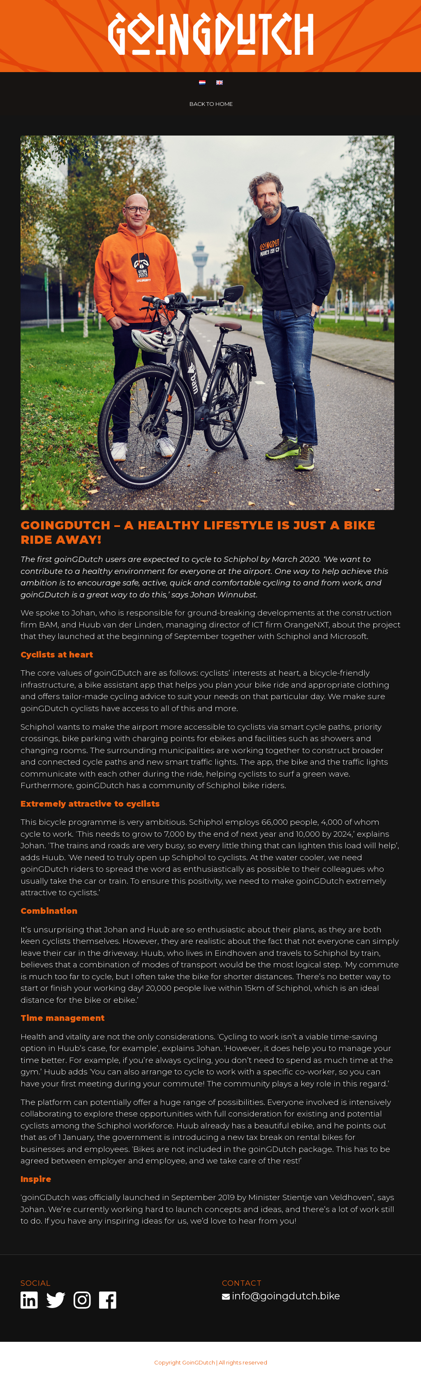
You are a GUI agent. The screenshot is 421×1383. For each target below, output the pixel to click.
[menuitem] (202, 83)
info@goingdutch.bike (286, 1296)
